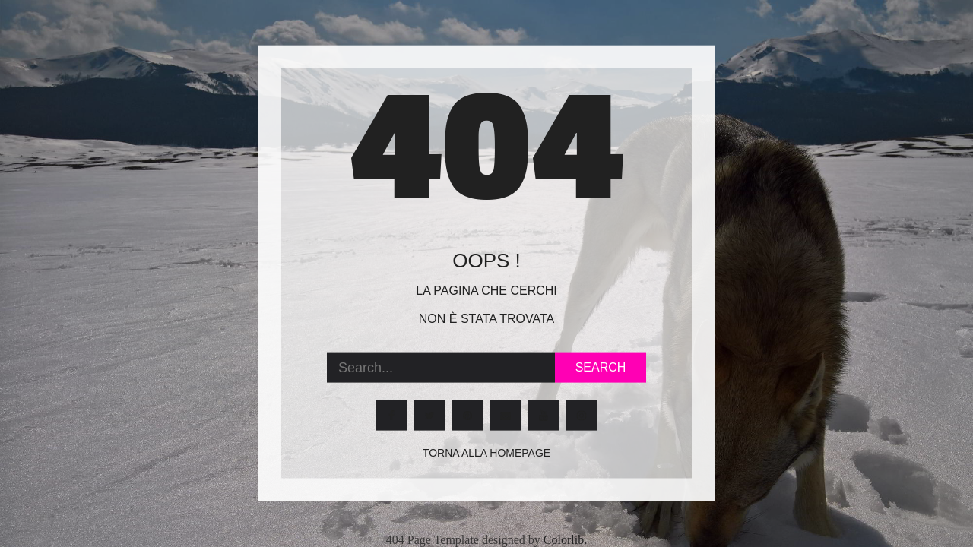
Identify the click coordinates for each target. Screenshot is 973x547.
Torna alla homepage (486, 453)
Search (600, 367)
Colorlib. (565, 539)
